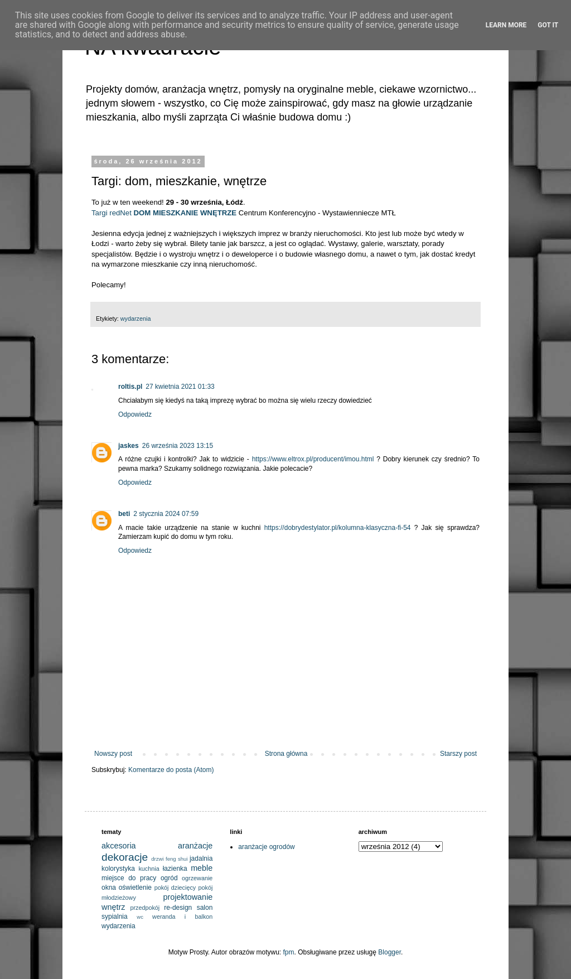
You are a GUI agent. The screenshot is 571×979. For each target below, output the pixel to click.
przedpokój (144, 907)
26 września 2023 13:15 (177, 446)
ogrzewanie (197, 878)
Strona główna (286, 754)
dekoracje (124, 857)
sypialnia (114, 916)
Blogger (389, 952)
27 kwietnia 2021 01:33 (180, 386)
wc (140, 917)
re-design (178, 908)
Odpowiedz (135, 414)
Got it (548, 25)
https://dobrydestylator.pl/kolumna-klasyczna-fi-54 (337, 528)
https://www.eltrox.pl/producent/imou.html (313, 459)
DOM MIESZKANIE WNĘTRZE (185, 213)
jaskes (128, 446)
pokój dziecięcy (175, 887)
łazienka (175, 868)
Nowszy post (113, 754)
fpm (288, 952)
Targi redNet (112, 213)
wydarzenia (135, 318)
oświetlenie (135, 887)
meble (201, 868)
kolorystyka (118, 868)
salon (205, 908)
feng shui (177, 859)
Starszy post (458, 754)
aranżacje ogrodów (266, 847)
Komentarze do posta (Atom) (171, 770)
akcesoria (118, 845)
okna (108, 887)
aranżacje (195, 845)
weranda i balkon (182, 916)
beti (124, 514)
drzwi (157, 859)
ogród (169, 878)
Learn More (506, 25)
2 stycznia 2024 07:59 (166, 514)
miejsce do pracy (128, 878)
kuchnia (148, 868)
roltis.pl (130, 386)
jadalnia (201, 858)
